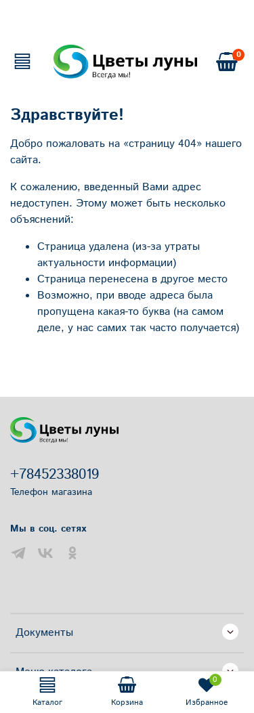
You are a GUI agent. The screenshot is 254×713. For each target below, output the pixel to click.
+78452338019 (54, 474)
